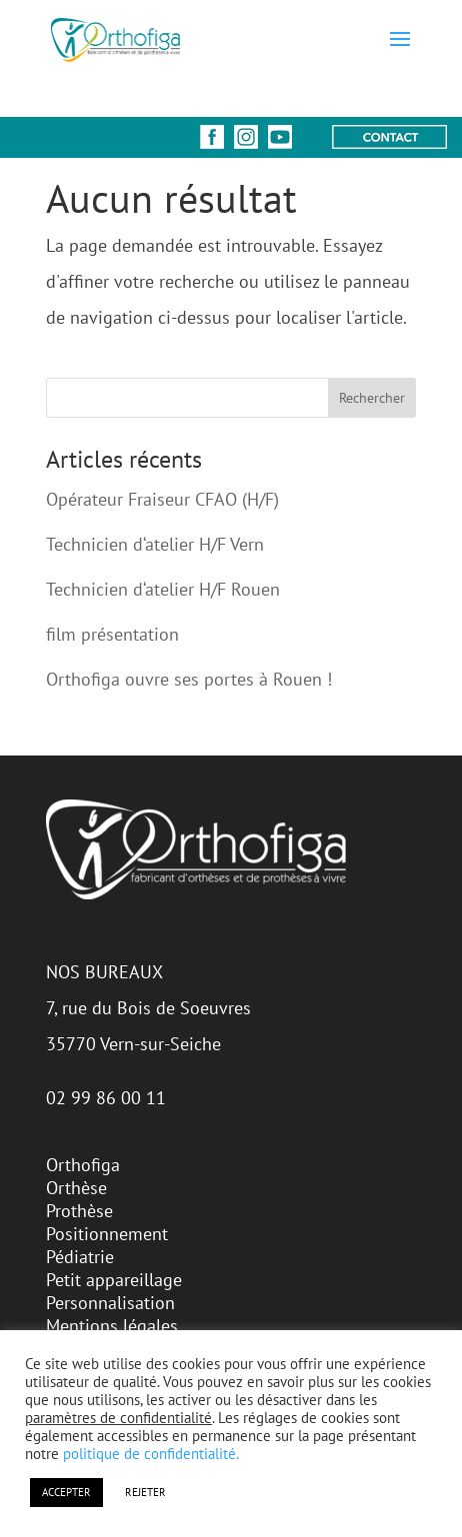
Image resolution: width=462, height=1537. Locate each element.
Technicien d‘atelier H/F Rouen (163, 589)
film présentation (112, 634)
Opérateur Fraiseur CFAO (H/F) (162, 499)
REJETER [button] (145, 1492)
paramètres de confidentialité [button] (118, 1417)
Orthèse (76, 1187)
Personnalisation (110, 1302)
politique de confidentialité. (151, 1453)
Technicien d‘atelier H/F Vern (155, 544)
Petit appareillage (114, 1279)
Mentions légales (112, 1325)
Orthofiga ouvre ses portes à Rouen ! (189, 679)
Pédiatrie (80, 1256)
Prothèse (79, 1210)
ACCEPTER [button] (66, 1492)
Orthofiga (83, 1164)
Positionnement (107, 1233)
